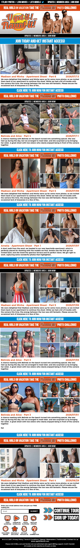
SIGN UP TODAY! (66, 518)
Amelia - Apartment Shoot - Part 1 (21, 246)
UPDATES (51, 2)
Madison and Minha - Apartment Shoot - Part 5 (28, 191)
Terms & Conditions (31, 539)
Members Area (63, 2)
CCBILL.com (18, 544)
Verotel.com (29, 544)
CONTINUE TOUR (66, 511)
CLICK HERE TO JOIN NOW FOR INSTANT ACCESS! (40, 91)
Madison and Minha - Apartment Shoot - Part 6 (28, 76)
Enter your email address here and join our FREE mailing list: (19, 506)
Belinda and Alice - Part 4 (16, 136)
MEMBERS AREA (40, 35)
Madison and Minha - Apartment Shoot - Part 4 (28, 480)
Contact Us (72, 539)
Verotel (71, 544)
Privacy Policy (18, 539)
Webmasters (51, 539)
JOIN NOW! (52, 35)
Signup (42, 539)
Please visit (10, 544)
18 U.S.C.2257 (7, 539)
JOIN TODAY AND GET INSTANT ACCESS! (40, 41)
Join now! (75, 2)
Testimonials (61, 539)
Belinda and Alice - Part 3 (16, 360)
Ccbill (66, 544)
